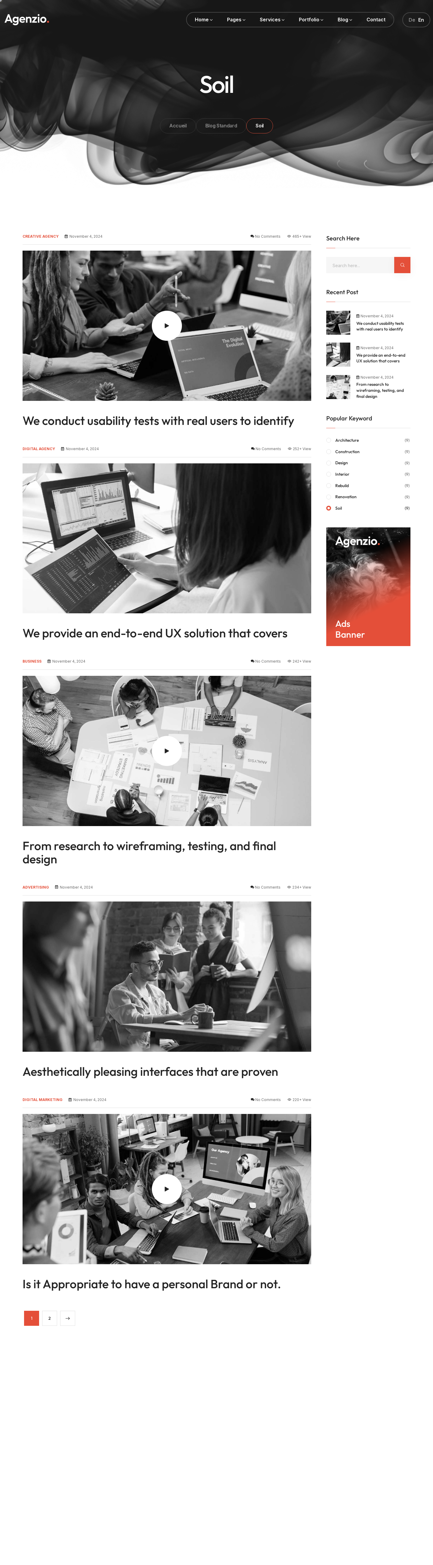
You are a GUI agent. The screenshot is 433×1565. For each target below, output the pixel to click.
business (32, 661)
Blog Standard (221, 126)
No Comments (268, 236)
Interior (372, 474)
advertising (36, 887)
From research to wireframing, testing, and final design (149, 852)
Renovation (372, 496)
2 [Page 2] (49, 1318)
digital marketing (43, 1099)
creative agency (41, 236)
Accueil (178, 126)
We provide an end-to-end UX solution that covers (155, 632)
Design (372, 462)
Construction (372, 451)
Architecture (372, 440)
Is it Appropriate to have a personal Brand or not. (152, 1283)
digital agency (39, 449)
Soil (372, 508)
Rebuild (372, 485)
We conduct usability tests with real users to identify (158, 420)
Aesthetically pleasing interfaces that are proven (150, 1071)
